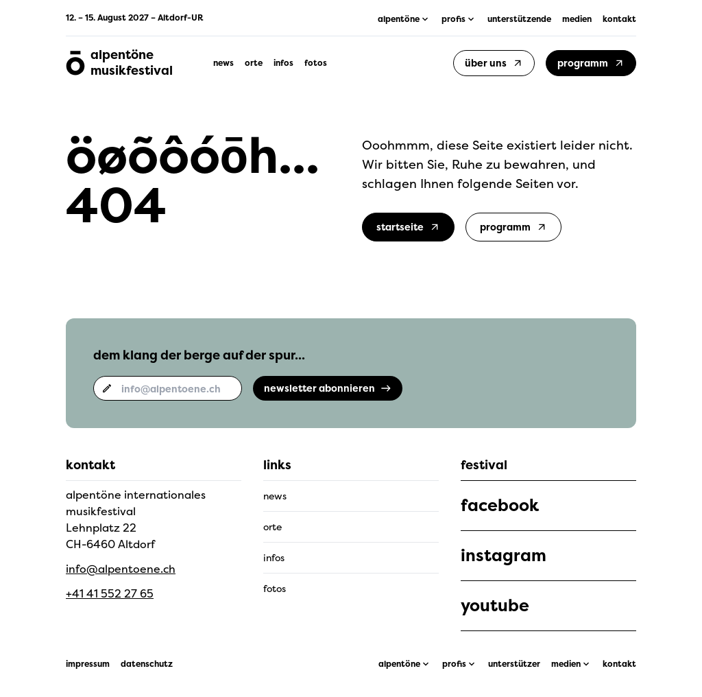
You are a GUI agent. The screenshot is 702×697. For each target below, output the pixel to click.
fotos (315, 63)
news (223, 63)
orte (254, 63)
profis (454, 664)
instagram (503, 556)
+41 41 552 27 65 (110, 593)
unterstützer (514, 664)
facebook (500, 506)
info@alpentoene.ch (121, 568)
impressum (88, 664)
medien (577, 19)
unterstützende (519, 19)
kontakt (619, 19)
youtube (495, 606)
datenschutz (147, 664)
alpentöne (399, 664)
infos (283, 63)
